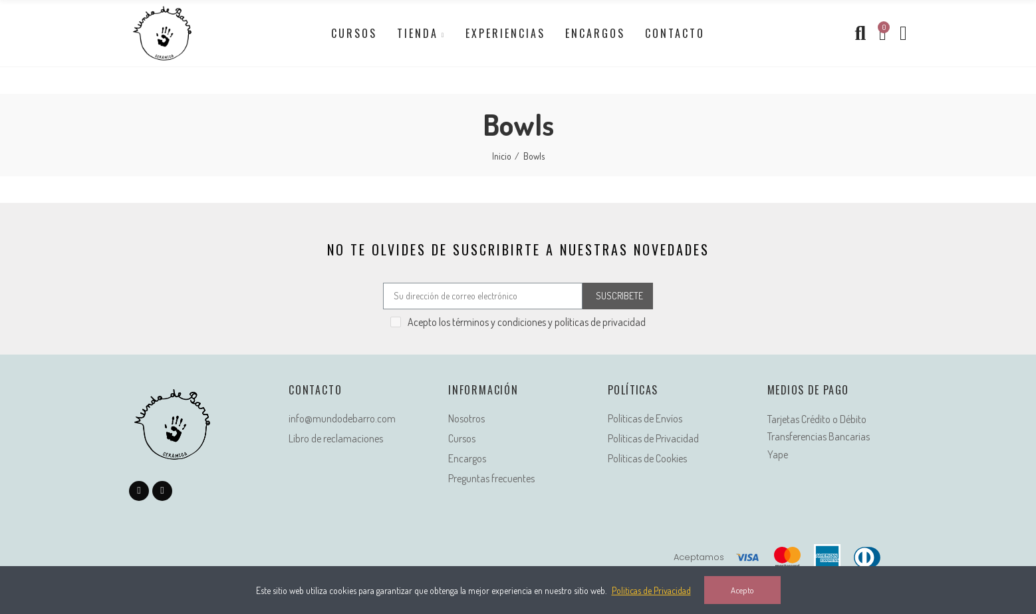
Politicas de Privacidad (651, 590)
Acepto (742, 590)
